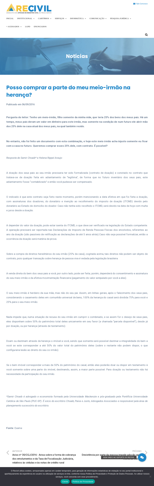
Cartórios (43, 18)
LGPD (27, 26)
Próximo (109, 455)
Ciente (65, 481)
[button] (142, 457)
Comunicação (96, 18)
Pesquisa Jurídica (119, 18)
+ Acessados (12, 26)
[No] (150, 476)
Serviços (59, 18)
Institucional (24, 18)
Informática (77, 18)
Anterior (44, 457)
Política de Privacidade (83, 481)
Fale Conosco (140, 4)
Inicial (10, 18)
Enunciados (40, 26)
